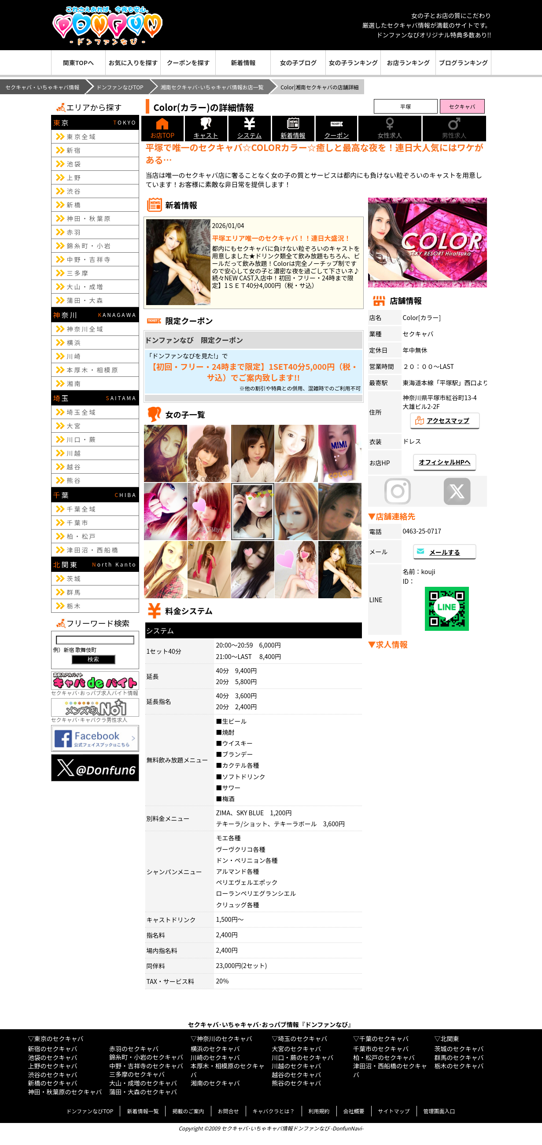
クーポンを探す (188, 62)
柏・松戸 (82, 536)
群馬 (74, 592)
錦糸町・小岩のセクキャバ (146, 1057)
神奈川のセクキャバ (224, 1038)
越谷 (74, 466)
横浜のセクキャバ (215, 1048)
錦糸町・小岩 (89, 245)
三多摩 (78, 273)
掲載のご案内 (188, 1111)
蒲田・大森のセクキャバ (143, 1091)
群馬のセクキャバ (459, 1057)
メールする (444, 552)
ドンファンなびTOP (120, 87)
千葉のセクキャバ (384, 1038)
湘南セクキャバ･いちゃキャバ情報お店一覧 (211, 87)
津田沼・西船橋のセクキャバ (390, 1070)
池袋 (74, 163)
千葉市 (78, 522)
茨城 (74, 578)
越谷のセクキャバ (296, 1074)
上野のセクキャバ (52, 1065)
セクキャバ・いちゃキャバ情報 (42, 87)
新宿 (74, 150)
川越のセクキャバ (296, 1065)
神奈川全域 (85, 328)
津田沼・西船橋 (93, 549)
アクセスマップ (448, 420)
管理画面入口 (439, 1111)
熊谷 (74, 480)
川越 (74, 453)
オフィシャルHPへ (445, 461)
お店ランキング (408, 62)
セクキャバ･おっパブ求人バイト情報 (95, 689)
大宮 (74, 425)
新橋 (74, 204)
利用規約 (319, 1111)
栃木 (74, 605)
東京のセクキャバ (58, 1038)
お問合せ (228, 1111)
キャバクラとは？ (274, 1111)
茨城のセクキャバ (459, 1048)
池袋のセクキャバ (52, 1057)
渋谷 (74, 191)
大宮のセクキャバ (296, 1048)
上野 (74, 177)
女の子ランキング (353, 62)
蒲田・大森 (85, 300)
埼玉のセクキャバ (302, 1038)
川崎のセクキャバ (215, 1057)
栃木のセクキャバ (459, 1065)
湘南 (74, 383)
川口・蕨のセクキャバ (302, 1057)
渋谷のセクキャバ (52, 1074)
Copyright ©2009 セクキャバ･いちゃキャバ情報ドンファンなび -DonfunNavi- (270, 1128)
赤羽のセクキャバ (134, 1048)
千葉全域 (82, 508)
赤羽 (74, 232)
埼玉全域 (82, 412)
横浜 (74, 342)
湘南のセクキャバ (215, 1083)
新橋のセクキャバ (52, 1083)
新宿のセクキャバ (52, 1048)
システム (249, 135)
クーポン (336, 135)
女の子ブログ (298, 62)
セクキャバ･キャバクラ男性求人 (95, 716)
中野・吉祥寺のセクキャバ (146, 1065)
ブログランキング (463, 62)
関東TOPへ (78, 62)
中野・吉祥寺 (89, 259)
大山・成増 (85, 286)
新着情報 (243, 62)
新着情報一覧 (143, 1111)
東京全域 (82, 136)
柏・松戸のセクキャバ (384, 1057)
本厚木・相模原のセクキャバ (228, 1070)
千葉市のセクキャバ (381, 1048)
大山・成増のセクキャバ (143, 1083)
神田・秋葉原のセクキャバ (65, 1091)
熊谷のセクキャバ (296, 1083)
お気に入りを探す (133, 62)
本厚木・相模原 (93, 369)
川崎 (74, 356)
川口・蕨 (82, 439)
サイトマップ (394, 1111)
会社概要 (354, 1111)
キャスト (206, 135)
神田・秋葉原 (89, 218)
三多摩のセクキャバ (137, 1074)
